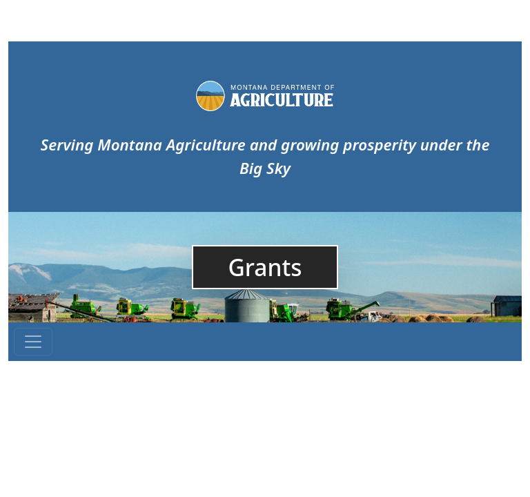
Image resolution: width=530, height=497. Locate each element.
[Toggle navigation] (33, 341)
